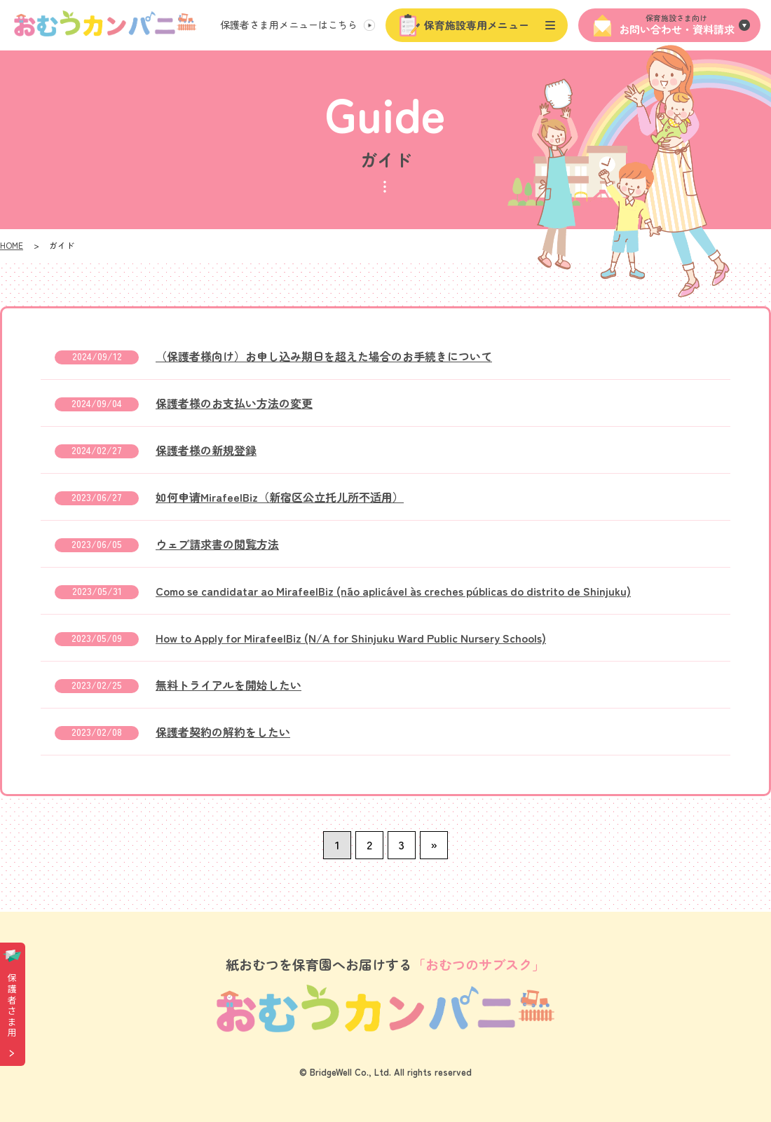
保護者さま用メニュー (288, 25)
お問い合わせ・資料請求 (676, 24)
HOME (11, 245)
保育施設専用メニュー (476, 25)
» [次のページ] (433, 844)
